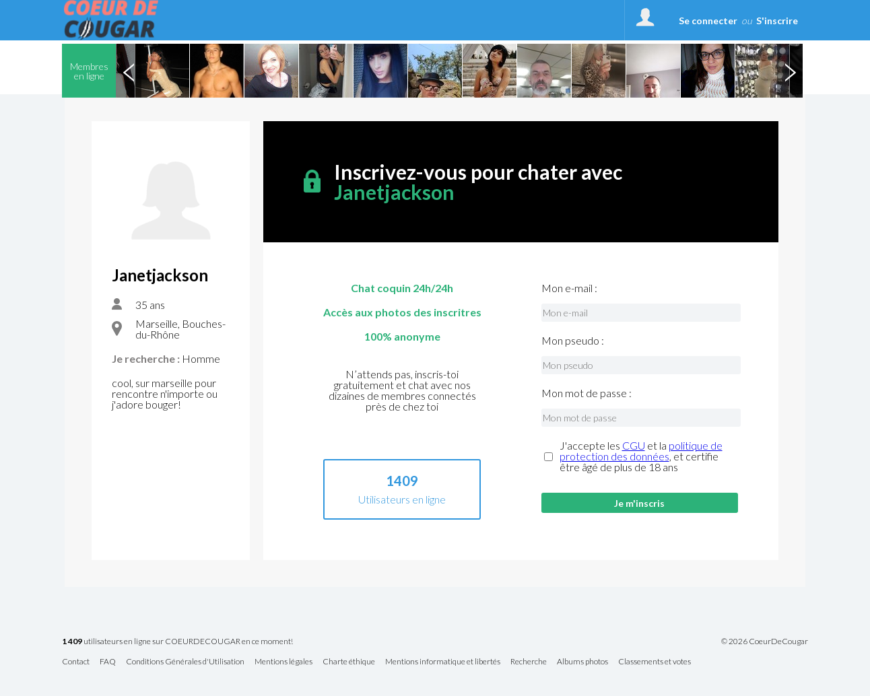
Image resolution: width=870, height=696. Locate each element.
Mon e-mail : (569, 288)
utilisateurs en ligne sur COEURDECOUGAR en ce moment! (177, 641)
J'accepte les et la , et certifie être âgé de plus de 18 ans (641, 456)
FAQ (108, 662)
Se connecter (708, 20)
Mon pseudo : (572, 340)
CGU (633, 445)
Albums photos (582, 662)
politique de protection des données (641, 450)
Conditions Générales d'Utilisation (185, 662)
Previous (128, 71)
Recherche (528, 662)
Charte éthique (349, 662)
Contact (76, 662)
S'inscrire (777, 20)
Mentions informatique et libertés (442, 662)
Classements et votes (654, 662)
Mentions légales (283, 662)
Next (790, 71)
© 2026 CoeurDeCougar (764, 641)
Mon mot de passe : (586, 393)
